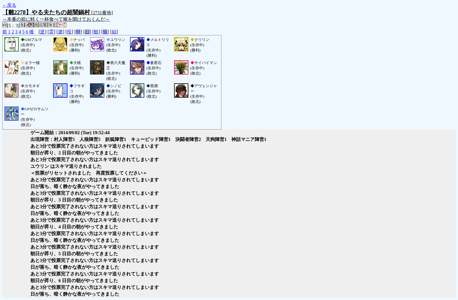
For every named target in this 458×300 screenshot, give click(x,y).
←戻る (9, 5)
